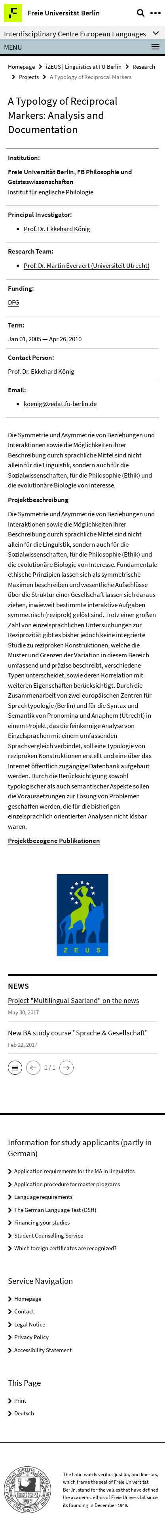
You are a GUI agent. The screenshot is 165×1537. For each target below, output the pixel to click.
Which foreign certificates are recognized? (65, 1248)
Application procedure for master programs (67, 1184)
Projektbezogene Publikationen (54, 840)
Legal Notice (29, 1324)
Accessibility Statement (43, 1350)
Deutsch (24, 1413)
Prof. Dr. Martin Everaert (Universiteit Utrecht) (87, 265)
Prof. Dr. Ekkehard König (57, 228)
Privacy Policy (31, 1337)
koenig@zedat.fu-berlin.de (60, 403)
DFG (13, 302)
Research (144, 66)
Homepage (21, 66)
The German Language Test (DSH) (55, 1209)
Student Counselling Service (48, 1235)
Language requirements (43, 1196)
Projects (29, 77)
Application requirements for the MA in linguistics (74, 1171)
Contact (24, 1311)
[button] (15, 1068)
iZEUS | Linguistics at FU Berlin (83, 66)
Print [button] (20, 1400)
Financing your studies (42, 1222)
